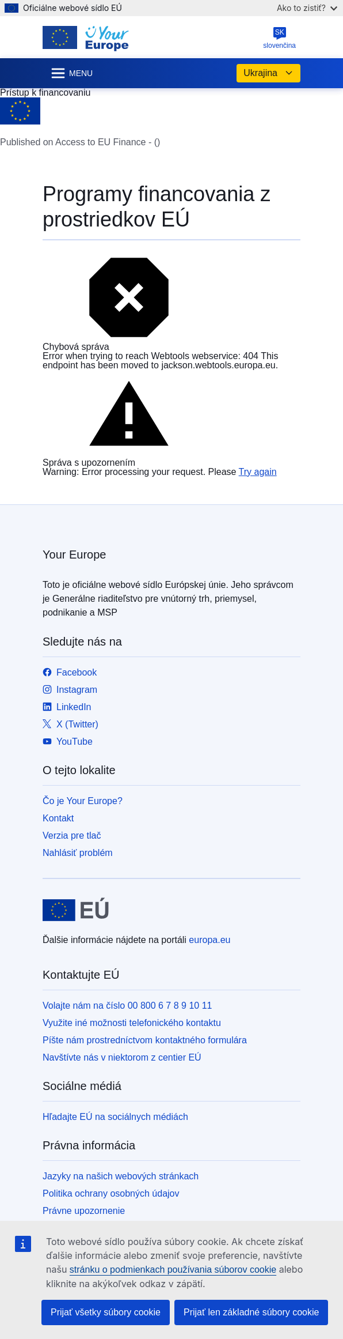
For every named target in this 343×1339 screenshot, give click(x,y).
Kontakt (58, 818)
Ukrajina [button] (268, 73)
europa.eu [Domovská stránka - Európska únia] (209, 940)
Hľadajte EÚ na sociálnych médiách (115, 1117)
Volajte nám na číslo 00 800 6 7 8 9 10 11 (127, 1005)
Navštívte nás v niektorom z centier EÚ (122, 1057)
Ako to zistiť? (307, 8)
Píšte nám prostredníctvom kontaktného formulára (145, 1040)
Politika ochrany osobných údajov (111, 1193)
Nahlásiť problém (78, 853)
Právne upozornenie (84, 1211)
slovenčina (279, 38)
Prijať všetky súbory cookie (106, 1312)
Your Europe (74, 554)
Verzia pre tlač (72, 835)
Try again (258, 472)
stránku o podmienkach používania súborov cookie (173, 1269)
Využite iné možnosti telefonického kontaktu (132, 1023)
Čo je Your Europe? (83, 801)
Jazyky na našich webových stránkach (121, 1176)
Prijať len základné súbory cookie (251, 1312)
